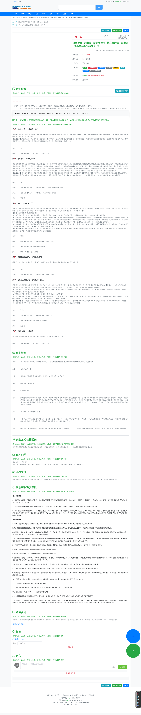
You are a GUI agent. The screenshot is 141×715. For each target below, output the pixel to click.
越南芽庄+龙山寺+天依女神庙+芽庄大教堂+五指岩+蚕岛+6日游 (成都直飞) (65, 17)
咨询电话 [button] (109, 1)
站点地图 (91, 695)
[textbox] (77, 7)
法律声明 (66, 695)
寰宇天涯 (15, 17)
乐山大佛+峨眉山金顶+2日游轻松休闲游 (31, 25)
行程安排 (17, 113)
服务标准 (25, 113)
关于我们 (58, 695)
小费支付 (50, 113)
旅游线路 (24, 17)
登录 (14, 1)
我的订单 (118, 1)
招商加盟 (75, 695)
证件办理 (42, 113)
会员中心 (126, 1)
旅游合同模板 (17, 624)
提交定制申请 (122, 91)
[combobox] (80, 7)
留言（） (85, 113)
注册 (19, 1)
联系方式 (50, 695)
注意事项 (59, 113)
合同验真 (83, 695)
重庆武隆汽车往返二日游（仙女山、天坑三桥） (34, 22)
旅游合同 (67, 113)
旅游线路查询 (33, 17)
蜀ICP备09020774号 (70, 705)
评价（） (75, 113)
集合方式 (33, 113)
